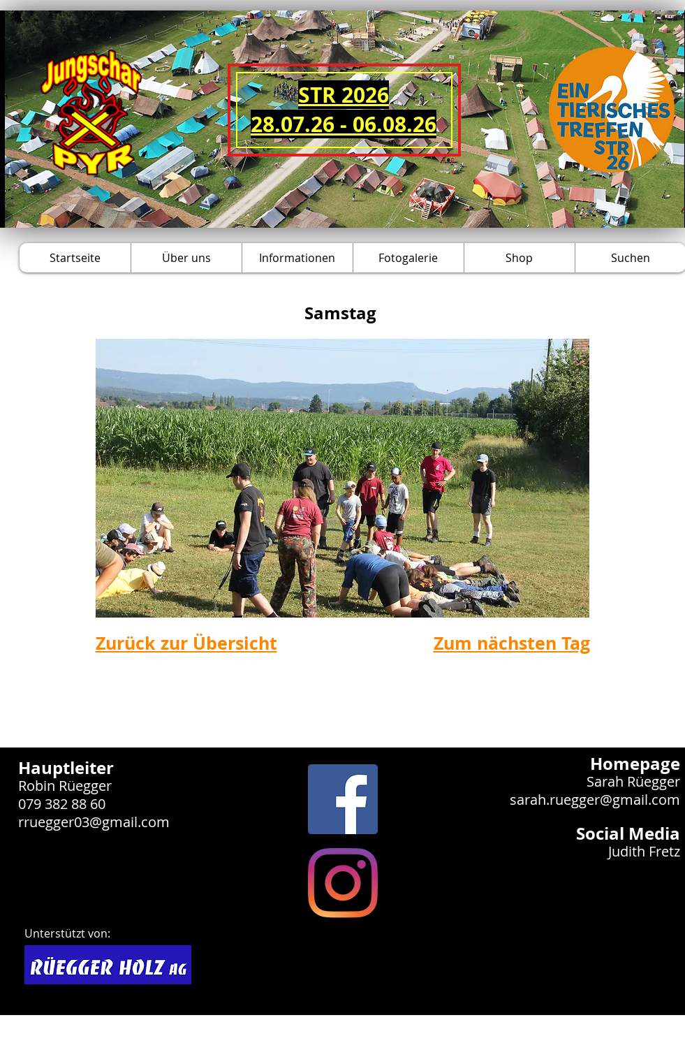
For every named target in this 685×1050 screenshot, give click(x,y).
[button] (186, 257)
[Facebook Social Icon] (343, 799)
